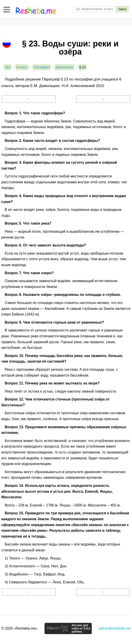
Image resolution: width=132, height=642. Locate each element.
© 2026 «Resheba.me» (19, 628)
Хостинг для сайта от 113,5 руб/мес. (81, 628)
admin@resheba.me (115, 628)
